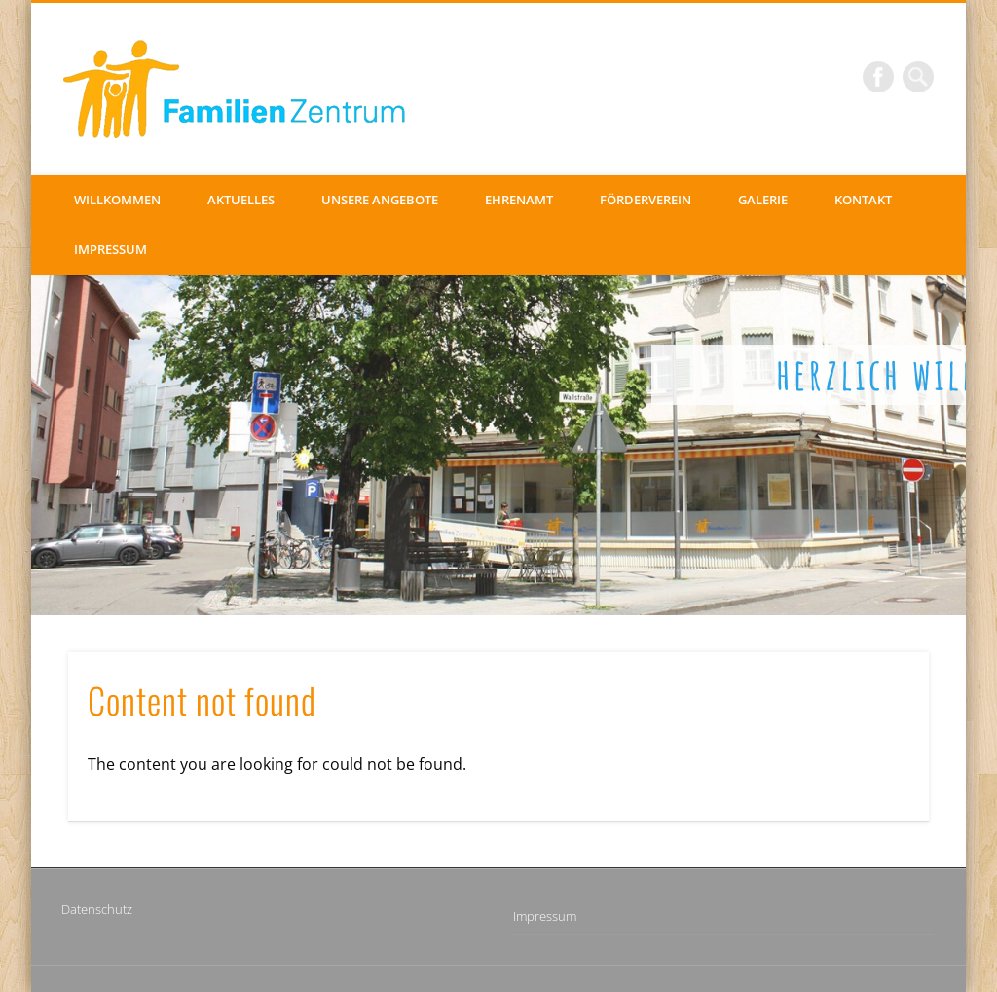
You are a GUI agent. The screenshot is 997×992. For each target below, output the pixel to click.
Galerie (763, 199)
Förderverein (645, 199)
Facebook (878, 76)
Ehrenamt (519, 199)
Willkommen (117, 199)
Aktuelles (241, 199)
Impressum (110, 249)
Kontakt (863, 199)
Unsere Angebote (379, 199)
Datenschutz (96, 909)
